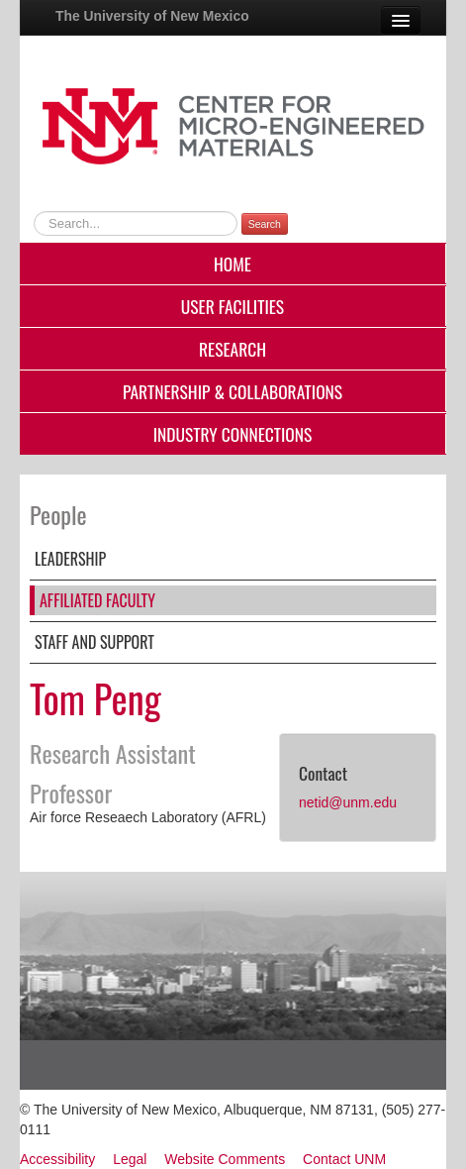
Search (264, 224)
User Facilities (232, 306)
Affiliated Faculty (97, 600)
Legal (129, 1159)
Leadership (70, 559)
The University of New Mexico (152, 16)
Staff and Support (94, 642)
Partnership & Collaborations (232, 391)
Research (232, 349)
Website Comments (224, 1159)
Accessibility (57, 1159)
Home (232, 263)
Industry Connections (233, 434)
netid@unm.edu (348, 802)
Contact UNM (344, 1159)
